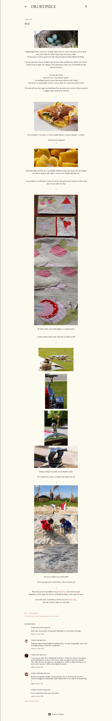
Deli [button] (25, 613)
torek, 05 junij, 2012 (37, 696)
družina (32, 616)
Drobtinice (43, 6)
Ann (37, 655)
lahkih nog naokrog (42, 616)
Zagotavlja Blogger (56, 714)
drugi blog (62, 592)
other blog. (73, 600)
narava (51, 616)
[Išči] (86, 6)
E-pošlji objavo (33, 613)
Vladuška (39, 673)
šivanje (56, 616)
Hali (37, 640)
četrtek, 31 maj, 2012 (37, 634)
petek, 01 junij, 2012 (37, 667)
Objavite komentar (31, 701)
